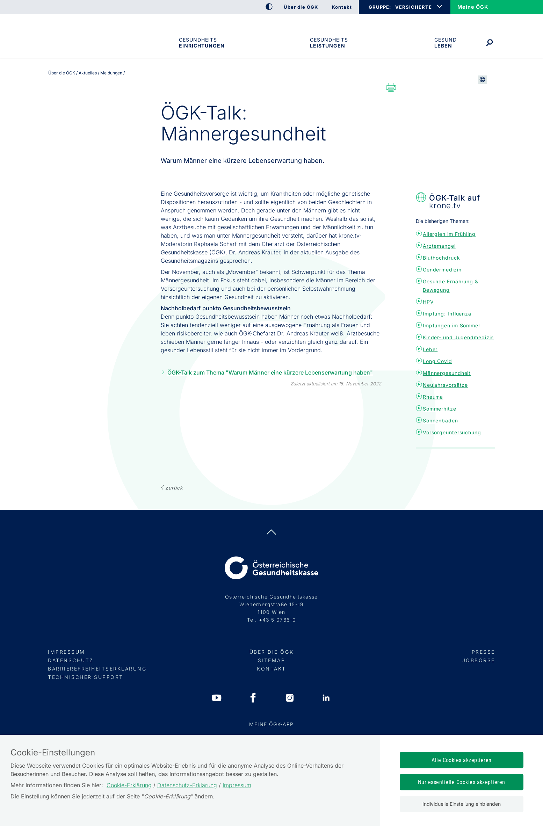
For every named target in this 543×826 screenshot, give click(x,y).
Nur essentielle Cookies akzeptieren (461, 782)
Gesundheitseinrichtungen (201, 43)
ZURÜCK (174, 488)
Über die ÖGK (61, 72)
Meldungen (111, 72)
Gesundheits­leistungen (329, 43)
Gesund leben (445, 43)
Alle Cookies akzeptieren (462, 760)
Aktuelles (88, 72)
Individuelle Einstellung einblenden (461, 804)
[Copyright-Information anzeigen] (482, 150)
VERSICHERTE (413, 7)
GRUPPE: (379, 7)
